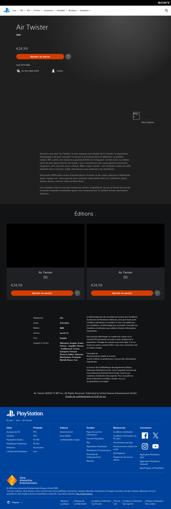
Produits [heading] (37, 427)
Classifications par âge (123, 442)
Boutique (72, 11)
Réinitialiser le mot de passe (99, 450)
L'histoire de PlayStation (17, 451)
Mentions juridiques (65, 502)
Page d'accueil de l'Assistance (94, 433)
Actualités (61, 11)
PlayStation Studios (15, 439)
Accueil (10, 420)
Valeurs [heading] (64, 427)
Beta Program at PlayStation (152, 468)
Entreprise (11, 447)
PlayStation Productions (17, 443)
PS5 (21, 11)
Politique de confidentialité (80, 502)
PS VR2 (36, 439)
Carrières (10, 435)
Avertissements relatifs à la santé (101, 356)
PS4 (28, 11)
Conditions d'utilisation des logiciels (132, 502)
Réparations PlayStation (97, 446)
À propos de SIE (13, 432)
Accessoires (48, 11)
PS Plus (37, 11)
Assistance (84, 11)
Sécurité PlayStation (95, 438)
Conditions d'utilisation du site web (101, 502)
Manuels (90, 461)
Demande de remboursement (94, 455)
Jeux (14, 11)
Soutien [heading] (91, 427)
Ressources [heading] (119, 427)
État (88, 442)
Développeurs (119, 453)
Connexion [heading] (145, 427)
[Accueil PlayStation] (7, 10)
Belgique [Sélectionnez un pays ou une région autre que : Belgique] (15, 502)
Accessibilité (65, 435)
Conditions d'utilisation (123, 432)
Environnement (66, 432)
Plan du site (117, 502)
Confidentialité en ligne (70, 439)
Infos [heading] (9, 427)
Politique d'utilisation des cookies (154, 502)
